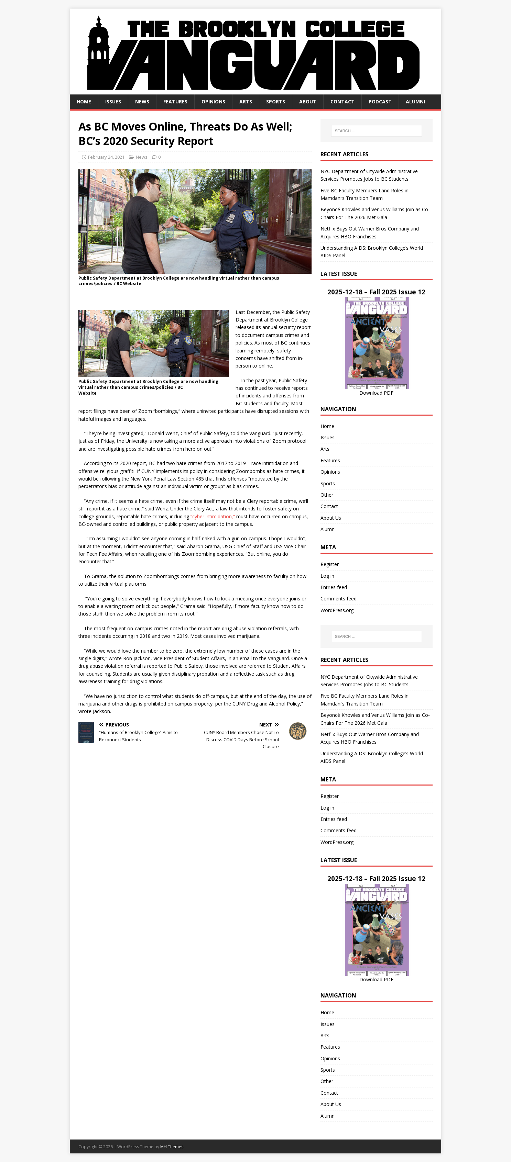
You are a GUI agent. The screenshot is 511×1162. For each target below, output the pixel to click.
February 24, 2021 (106, 157)
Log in (327, 576)
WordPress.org (337, 610)
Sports (275, 101)
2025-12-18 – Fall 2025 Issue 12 (376, 291)
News (142, 101)
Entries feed (333, 587)
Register (329, 564)
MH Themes (171, 1147)
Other (326, 495)
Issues (113, 101)
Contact (342, 101)
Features (175, 101)
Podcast (380, 101)
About (307, 101)
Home (84, 101)
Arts (245, 101)
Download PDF (376, 393)
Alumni (415, 101)
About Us (330, 518)
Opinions (213, 101)
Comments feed (338, 598)
